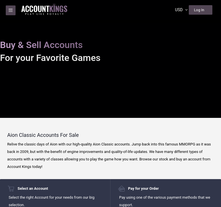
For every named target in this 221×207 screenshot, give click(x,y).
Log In (199, 10)
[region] (110, 103)
